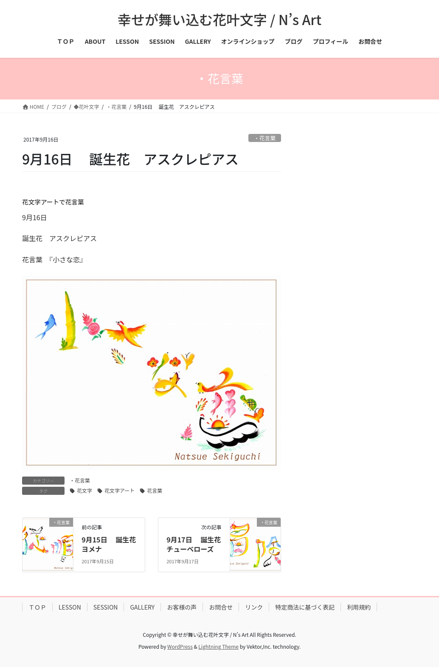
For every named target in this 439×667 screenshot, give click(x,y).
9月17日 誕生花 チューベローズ (197, 544)
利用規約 (359, 607)
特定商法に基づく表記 (305, 607)
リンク (254, 607)
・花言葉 (265, 138)
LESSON (70, 607)
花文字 (84, 490)
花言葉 (154, 490)
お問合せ (221, 607)
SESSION (105, 607)
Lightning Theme (218, 646)
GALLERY (142, 607)
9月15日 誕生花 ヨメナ (112, 544)
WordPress (180, 646)
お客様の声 (182, 607)
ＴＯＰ (37, 607)
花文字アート (119, 490)
